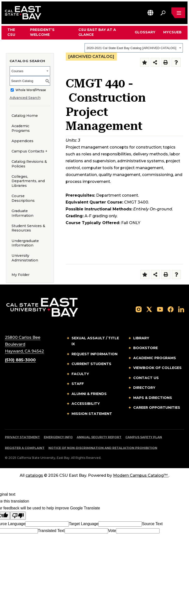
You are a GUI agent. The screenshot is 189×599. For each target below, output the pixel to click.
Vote (112, 531)
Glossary (145, 32)
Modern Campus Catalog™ (141, 475)
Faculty (80, 374)
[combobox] (134, 48)
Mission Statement (92, 413)
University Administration (25, 257)
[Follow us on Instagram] (139, 309)
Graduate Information (22, 213)
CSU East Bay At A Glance (97, 32)
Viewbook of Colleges (157, 368)
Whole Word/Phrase (30, 90)
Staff (78, 383)
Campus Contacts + (29, 151)
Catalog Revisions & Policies (29, 163)
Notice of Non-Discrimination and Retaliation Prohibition (102, 448)
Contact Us (146, 378)
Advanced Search (25, 97)
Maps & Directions (152, 397)
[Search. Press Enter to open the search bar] (163, 12)
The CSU (11, 32)
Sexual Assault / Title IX (95, 341)
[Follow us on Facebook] (171, 309)
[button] (150, 13)
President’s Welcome (42, 32)
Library (141, 338)
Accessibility (86, 403)
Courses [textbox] (17, 71)
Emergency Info (58, 437)
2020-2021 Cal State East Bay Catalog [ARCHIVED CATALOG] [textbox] (131, 48)
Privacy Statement (22, 437)
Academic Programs (21, 128)
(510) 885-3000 (20, 360)
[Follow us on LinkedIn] (181, 309)
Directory (144, 387)
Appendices (22, 141)
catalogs (34, 475)
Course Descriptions (23, 198)
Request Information (94, 354)
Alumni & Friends (89, 394)
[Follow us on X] (149, 309)
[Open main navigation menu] (178, 12)
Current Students (91, 364)
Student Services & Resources (28, 228)
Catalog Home (25, 115)
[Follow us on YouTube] (160, 309)
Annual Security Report (99, 437)
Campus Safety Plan (143, 437)
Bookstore (145, 348)
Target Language (83, 524)
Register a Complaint (24, 448)
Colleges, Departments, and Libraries (28, 181)
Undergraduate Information (25, 243)
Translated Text (51, 531)
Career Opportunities (156, 407)
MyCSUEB (172, 32)
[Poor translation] (18, 516)
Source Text (152, 524)
